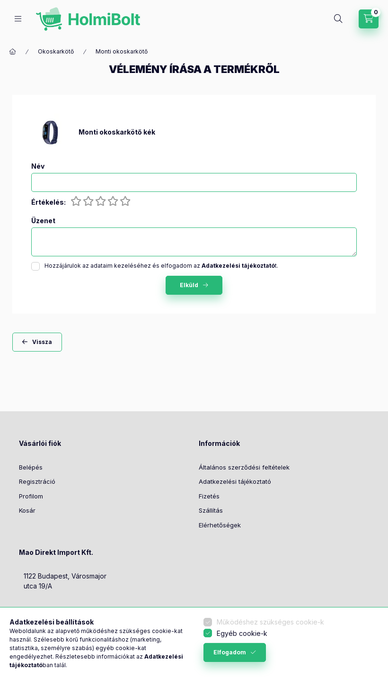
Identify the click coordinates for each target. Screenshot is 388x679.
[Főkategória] (12, 51)
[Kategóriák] (17, 18)
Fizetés (209, 496)
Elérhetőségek (220, 525)
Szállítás (211, 510)
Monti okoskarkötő (122, 51)
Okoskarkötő (56, 51)
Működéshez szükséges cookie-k (270, 622)
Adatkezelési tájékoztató (235, 481)
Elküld (189, 285)
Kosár (27, 510)
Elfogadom (229, 652)
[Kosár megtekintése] (369, 18)
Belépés (31, 467)
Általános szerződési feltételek (244, 467)
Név (37, 166)
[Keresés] (338, 18)
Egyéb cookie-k (242, 633)
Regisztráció (37, 481)
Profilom (31, 496)
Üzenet (43, 221)
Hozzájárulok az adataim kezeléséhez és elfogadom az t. (161, 265)
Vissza (42, 341)
